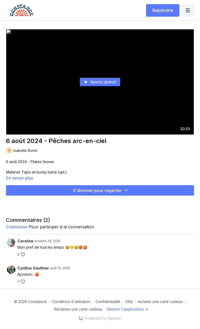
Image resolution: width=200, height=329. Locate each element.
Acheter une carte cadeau (160, 301)
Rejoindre (162, 10)
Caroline (25, 241)
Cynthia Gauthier (33, 268)
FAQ (129, 301)
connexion (16, 226)
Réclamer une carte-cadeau (78, 309)
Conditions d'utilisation (71, 301)
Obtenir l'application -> (127, 309)
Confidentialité (108, 301)
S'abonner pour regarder (101, 190)
